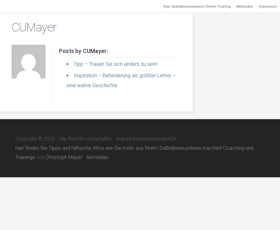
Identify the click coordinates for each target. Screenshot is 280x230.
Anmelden (97, 157)
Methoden (244, 6)
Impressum (268, 6)
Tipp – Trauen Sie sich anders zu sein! (115, 64)
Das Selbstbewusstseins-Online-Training (197, 6)
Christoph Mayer (64, 157)
